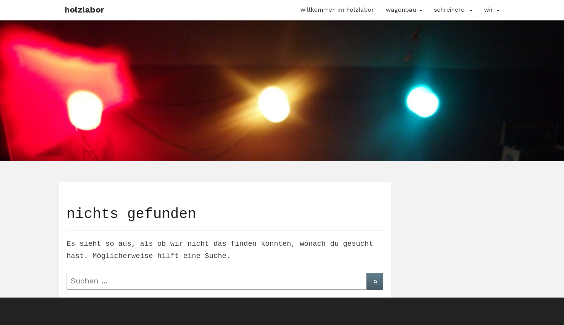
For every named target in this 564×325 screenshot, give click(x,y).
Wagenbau (401, 9)
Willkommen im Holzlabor (337, 9)
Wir (488, 9)
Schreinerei (450, 9)
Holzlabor (84, 10)
